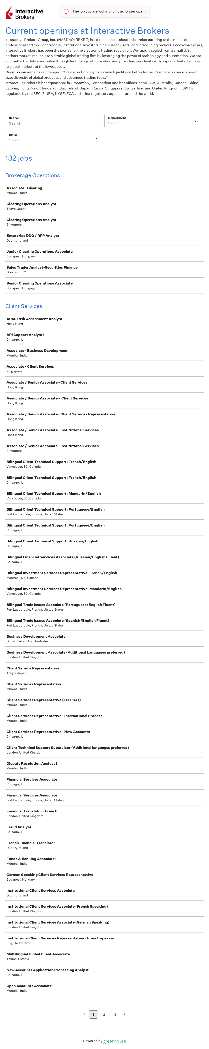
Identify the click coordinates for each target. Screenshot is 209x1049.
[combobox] (108, 123)
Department (117, 118)
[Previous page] (84, 1015)
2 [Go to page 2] (104, 1014)
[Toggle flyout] (195, 121)
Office (13, 135)
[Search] (53, 124)
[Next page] (124, 1015)
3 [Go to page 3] (115, 1014)
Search (14, 118)
